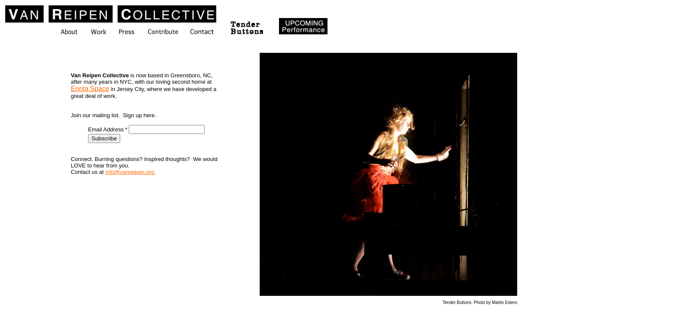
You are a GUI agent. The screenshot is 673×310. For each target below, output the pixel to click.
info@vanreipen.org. (130, 172)
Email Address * (108, 129)
